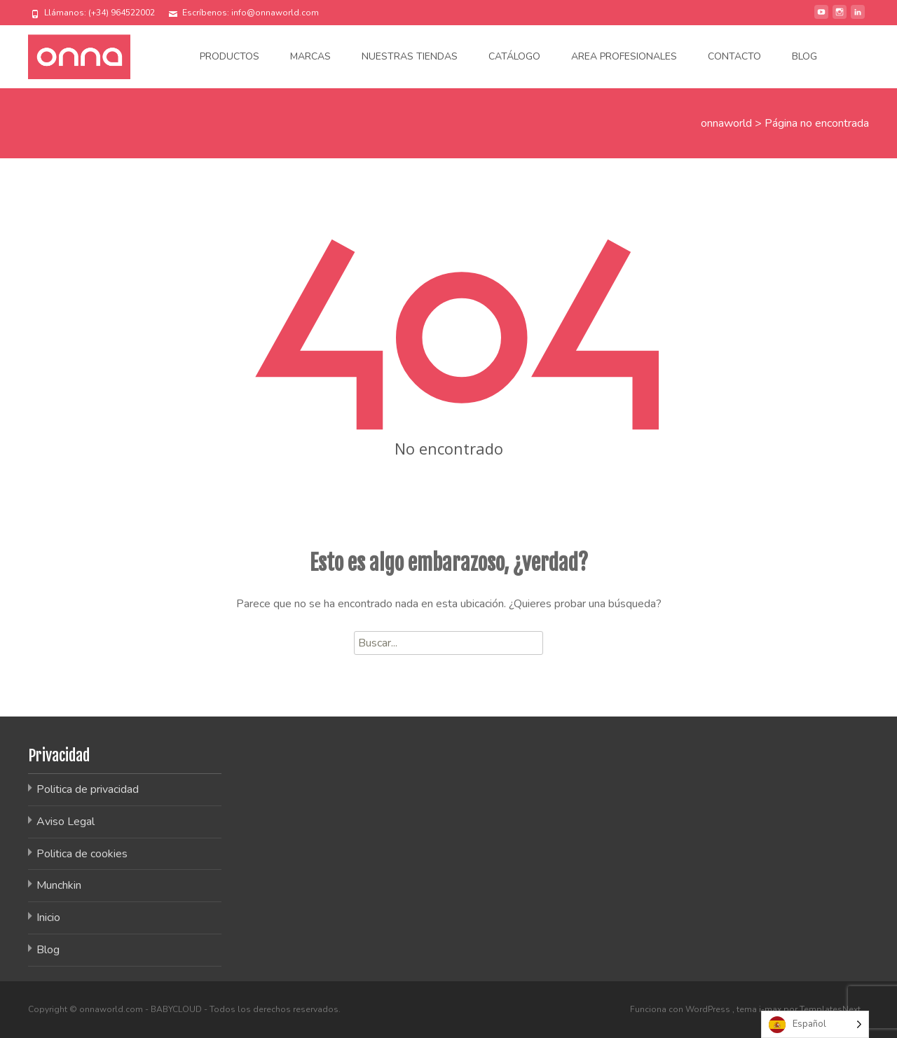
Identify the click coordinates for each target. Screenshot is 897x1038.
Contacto (734, 56)
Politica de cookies (82, 853)
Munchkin (58, 885)
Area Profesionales (624, 56)
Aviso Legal (65, 821)
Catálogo (514, 56)
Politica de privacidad (87, 789)
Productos (229, 56)
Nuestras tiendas (410, 56)
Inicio (48, 917)
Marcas (310, 56)
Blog (804, 56)
